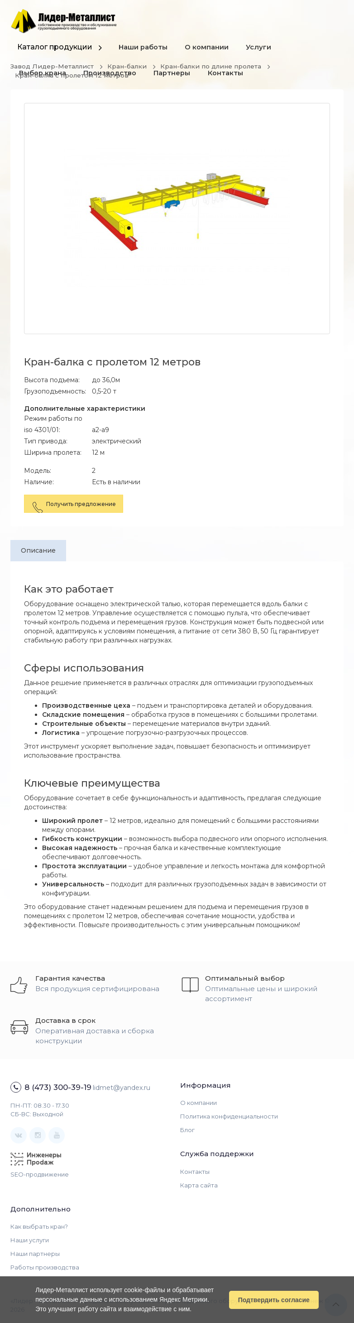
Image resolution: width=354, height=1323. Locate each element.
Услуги (261, 48)
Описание (39, 550)
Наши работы (143, 48)
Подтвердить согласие (274, 1300)
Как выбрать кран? (39, 1227)
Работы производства (44, 1267)
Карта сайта (199, 1185)
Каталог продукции (54, 47)
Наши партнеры (35, 1254)
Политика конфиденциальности (229, 1116)
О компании (208, 48)
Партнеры (174, 75)
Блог (187, 1130)
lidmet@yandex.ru (121, 1088)
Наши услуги (29, 1240)
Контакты (228, 75)
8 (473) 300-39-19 (57, 1087)
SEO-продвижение (39, 1174)
